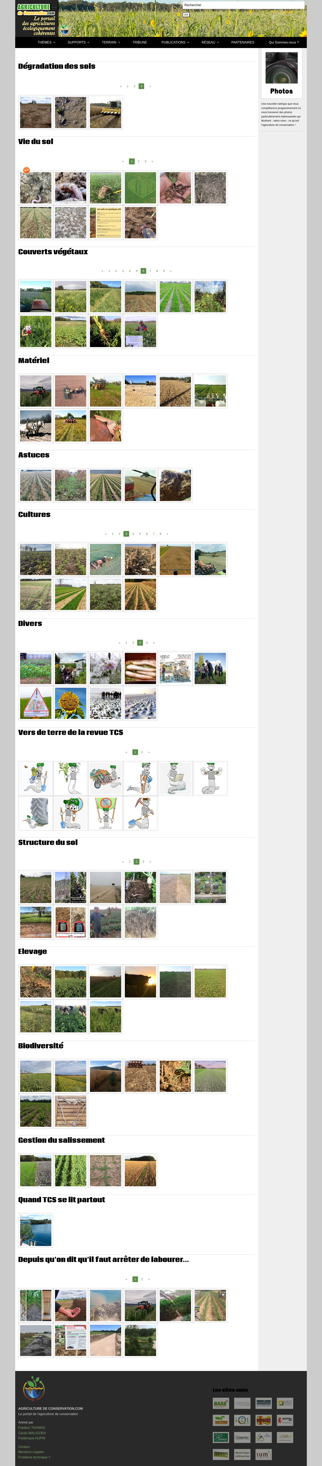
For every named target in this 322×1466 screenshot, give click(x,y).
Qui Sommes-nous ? (284, 42)
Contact (24, 1447)
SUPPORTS (77, 42)
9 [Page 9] (164, 271)
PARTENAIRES (242, 42)
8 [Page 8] (157, 271)
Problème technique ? (34, 1457)
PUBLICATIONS (173, 42)
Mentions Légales (31, 1452)
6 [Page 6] (147, 533)
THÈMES (45, 42)
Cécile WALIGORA (32, 1433)
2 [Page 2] (134, 86)
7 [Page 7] (150, 271)
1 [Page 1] (128, 86)
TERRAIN (109, 42)
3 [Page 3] (145, 161)
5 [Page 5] (136, 271)
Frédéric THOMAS (31, 1427)
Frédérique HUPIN (31, 1438)
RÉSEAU (208, 42)
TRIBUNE (140, 42)
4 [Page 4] (130, 271)
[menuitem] (23, 42)
